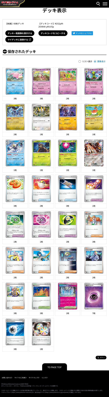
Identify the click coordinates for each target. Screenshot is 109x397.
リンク (44, 378)
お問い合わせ (6, 378)
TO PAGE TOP (54, 367)
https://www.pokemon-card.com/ (22, 392)
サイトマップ (33, 378)
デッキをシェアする (84, 33)
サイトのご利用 (20, 378)
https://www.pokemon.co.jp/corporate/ (57, 392)
